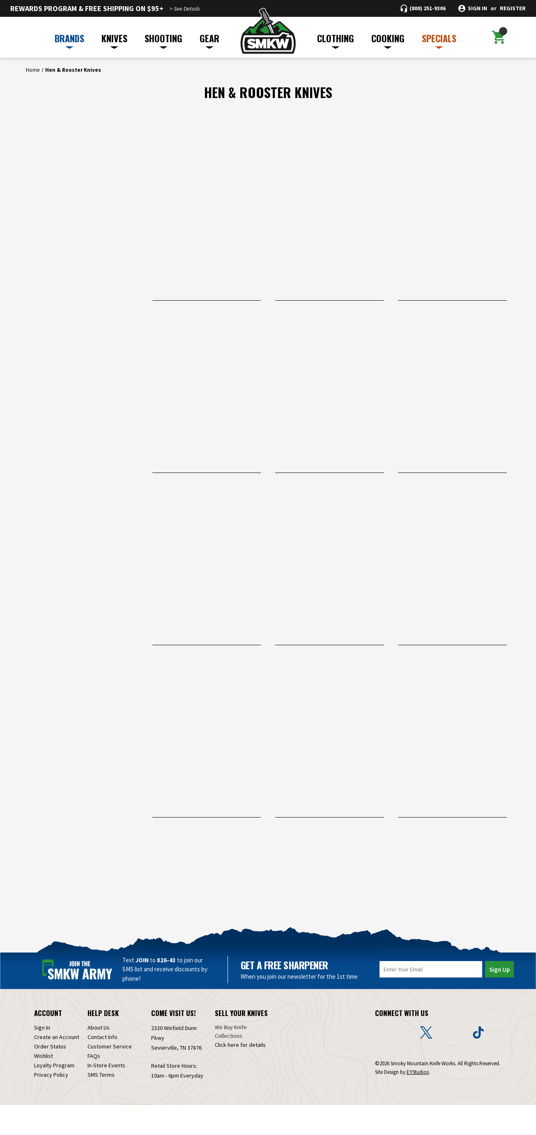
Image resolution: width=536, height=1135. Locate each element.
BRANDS (69, 40)
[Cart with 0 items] (498, 37)
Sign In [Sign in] (42, 1057)
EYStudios (418, 1101)
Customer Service (109, 1076)
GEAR (209, 40)
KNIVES (114, 40)
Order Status (50, 1076)
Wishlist (43, 1085)
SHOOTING (163, 40)
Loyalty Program (54, 1095)
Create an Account (56, 1067)
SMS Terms (101, 1104)
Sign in (477, 8)
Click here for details (240, 1074)
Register (513, 8)
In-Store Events (106, 1095)
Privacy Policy (51, 1104)
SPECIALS (439, 40)
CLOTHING (335, 40)
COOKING (388, 40)
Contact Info (102, 1067)
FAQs (93, 1085)
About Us (98, 1057)
